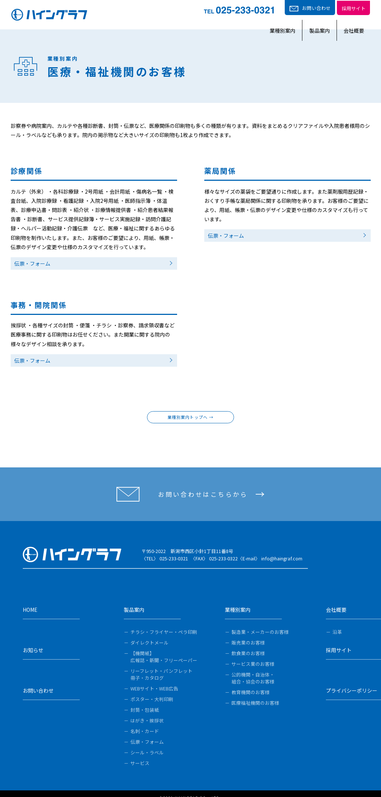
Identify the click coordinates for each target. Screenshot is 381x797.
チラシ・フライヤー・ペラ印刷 (163, 622)
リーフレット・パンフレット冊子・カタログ (161, 665)
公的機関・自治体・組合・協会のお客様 (252, 669)
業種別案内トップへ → (190, 417)
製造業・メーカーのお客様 (260, 622)
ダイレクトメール (149, 633)
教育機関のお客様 (250, 682)
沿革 (337, 622)
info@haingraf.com (281, 558)
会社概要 (359, 21)
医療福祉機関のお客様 (255, 693)
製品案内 (313, 21)
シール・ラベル (147, 743)
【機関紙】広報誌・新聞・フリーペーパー (163, 647)
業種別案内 (264, 21)
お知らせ (33, 642)
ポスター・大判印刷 (151, 689)
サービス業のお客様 (252, 654)
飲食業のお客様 (248, 643)
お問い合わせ (38, 682)
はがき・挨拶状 (147, 711)
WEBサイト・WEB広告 (154, 679)
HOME (30, 602)
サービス (140, 753)
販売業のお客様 (248, 633)
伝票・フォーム (32, 263)
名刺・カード (144, 721)
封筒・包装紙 (144, 700)
